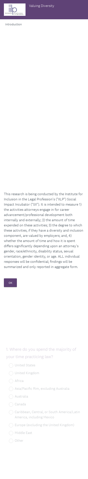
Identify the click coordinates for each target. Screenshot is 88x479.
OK (10, 283)
